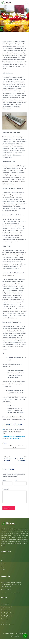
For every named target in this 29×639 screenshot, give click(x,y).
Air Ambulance (5, 604)
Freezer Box (4, 619)
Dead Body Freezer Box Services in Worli (15, 446)
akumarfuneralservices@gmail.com (10, 593)
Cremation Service (6, 610)
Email (16, 480)
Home (2, 558)
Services (3, 564)
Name (4, 480)
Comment (5, 489)
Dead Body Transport (6, 616)
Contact (3, 570)
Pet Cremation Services (7, 625)
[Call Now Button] (25, 636)
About (2, 561)
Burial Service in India (7, 607)
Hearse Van (4, 622)
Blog (2, 567)
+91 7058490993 (6, 589)
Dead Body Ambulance (7, 613)
